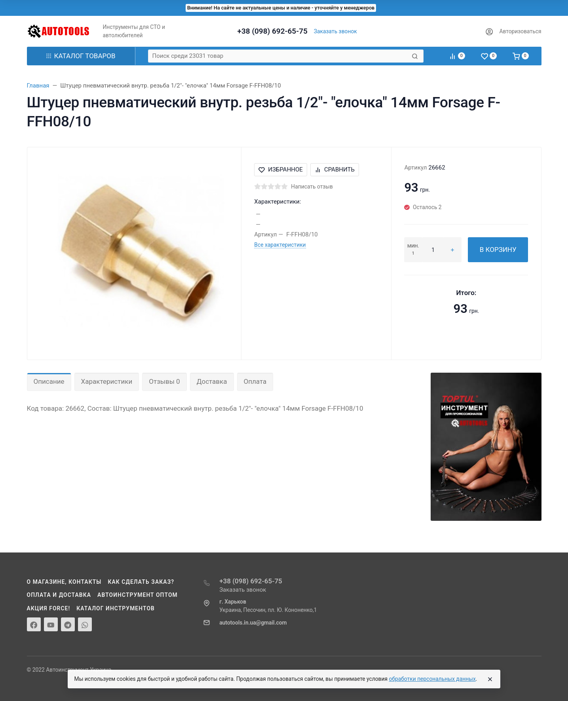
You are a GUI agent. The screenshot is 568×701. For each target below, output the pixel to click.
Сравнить (335, 169)
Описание (49, 381)
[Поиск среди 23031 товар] (279, 56)
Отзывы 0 (164, 381)
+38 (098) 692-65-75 (272, 31)
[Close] (490, 679)
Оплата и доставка (59, 595)
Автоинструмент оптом (137, 595)
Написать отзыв (312, 186)
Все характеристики (280, 245)
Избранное (280, 169)
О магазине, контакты (64, 582)
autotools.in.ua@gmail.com (253, 622)
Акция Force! (48, 608)
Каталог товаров (81, 56)
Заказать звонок (335, 31)
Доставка (212, 381)
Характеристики (107, 381)
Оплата (255, 381)
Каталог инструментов (115, 608)
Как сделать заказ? (141, 582)
